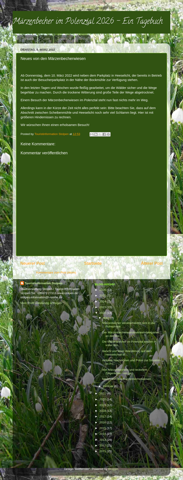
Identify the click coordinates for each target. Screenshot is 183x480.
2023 (103, 307)
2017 (103, 416)
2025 (103, 295)
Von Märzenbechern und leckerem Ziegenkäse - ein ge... (124, 371)
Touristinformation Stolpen (43, 283)
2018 (103, 410)
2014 (103, 433)
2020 (103, 399)
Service (83, 39)
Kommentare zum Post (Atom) (56, 272)
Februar (108, 386)
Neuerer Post (32, 263)
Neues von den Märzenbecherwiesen (126, 379)
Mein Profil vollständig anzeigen (41, 303)
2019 (103, 405)
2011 (103, 451)
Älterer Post (152, 263)
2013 (103, 439)
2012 (103, 445)
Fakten (45, 39)
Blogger (113, 469)
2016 (103, 422)
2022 (103, 313)
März (106, 318)
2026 (103, 289)
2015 (103, 428)
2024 (103, 301)
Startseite (27, 39)
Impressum (64, 39)
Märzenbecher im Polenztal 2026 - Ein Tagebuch (88, 22)
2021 (103, 393)
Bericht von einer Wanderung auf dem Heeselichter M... (127, 352)
